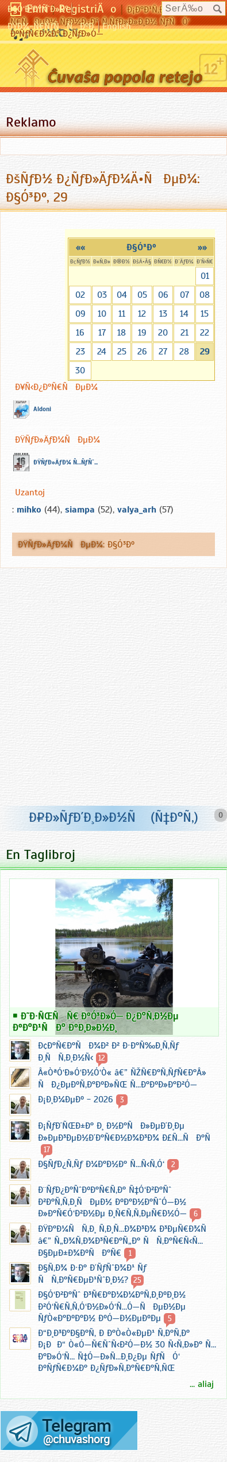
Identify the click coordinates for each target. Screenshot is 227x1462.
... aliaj (202, 1384)
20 (163, 332)
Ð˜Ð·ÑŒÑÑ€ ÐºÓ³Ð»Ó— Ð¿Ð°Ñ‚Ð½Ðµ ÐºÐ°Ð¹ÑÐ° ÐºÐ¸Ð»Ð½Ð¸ (96, 1022)
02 (80, 295)
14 (184, 314)
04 (122, 295)
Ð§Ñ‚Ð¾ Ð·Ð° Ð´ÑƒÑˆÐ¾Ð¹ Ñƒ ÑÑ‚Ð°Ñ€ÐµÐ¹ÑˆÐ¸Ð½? (92, 1274)
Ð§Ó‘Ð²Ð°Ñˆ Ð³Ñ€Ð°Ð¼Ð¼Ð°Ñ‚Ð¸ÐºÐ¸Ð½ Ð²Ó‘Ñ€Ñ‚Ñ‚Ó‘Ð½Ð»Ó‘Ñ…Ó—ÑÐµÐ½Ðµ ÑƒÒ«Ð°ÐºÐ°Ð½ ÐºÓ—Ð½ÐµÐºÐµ (112, 1306)
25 (121, 351)
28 (184, 351)
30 (80, 370)
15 (205, 314)
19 (142, 332)
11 (121, 314)
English (116, 26)
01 (205, 276)
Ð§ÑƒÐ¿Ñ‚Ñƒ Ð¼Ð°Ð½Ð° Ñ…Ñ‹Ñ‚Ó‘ (101, 1164)
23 (80, 351)
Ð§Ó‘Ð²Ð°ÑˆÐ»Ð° (37, 9)
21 (184, 332)
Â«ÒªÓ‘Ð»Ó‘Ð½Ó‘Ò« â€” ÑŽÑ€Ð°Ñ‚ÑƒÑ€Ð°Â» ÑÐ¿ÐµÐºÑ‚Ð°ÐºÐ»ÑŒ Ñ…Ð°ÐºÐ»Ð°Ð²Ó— (122, 1078)
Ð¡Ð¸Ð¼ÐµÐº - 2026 (75, 1099)
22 (204, 332)
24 (101, 351)
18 (121, 332)
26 (142, 351)
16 (80, 332)
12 (142, 314)
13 (163, 314)
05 (142, 295)
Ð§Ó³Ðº (141, 247)
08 (204, 295)
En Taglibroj (40, 854)
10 (102, 314)
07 (184, 295)
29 (205, 351)
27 (163, 351)
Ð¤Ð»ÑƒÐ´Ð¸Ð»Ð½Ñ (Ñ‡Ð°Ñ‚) (113, 817)
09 (80, 314)
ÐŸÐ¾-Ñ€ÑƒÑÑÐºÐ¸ (51, 26)
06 (163, 295)
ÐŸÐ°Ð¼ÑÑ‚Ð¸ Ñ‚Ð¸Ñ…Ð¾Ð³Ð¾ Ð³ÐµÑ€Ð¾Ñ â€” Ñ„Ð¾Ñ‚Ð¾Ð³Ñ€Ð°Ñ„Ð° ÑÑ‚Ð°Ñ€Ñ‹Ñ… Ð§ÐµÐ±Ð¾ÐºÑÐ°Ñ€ (126, 1241)
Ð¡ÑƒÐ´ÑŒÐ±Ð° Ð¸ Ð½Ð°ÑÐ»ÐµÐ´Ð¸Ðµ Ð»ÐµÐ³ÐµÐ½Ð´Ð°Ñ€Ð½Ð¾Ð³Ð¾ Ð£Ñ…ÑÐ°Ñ (128, 1132)
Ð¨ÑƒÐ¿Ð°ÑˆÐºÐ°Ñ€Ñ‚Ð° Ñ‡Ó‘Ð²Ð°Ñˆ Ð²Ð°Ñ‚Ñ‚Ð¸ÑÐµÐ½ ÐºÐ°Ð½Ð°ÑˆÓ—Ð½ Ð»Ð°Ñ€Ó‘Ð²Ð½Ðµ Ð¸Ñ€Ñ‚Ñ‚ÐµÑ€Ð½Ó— (112, 1201)
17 (102, 332)
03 (102, 295)
